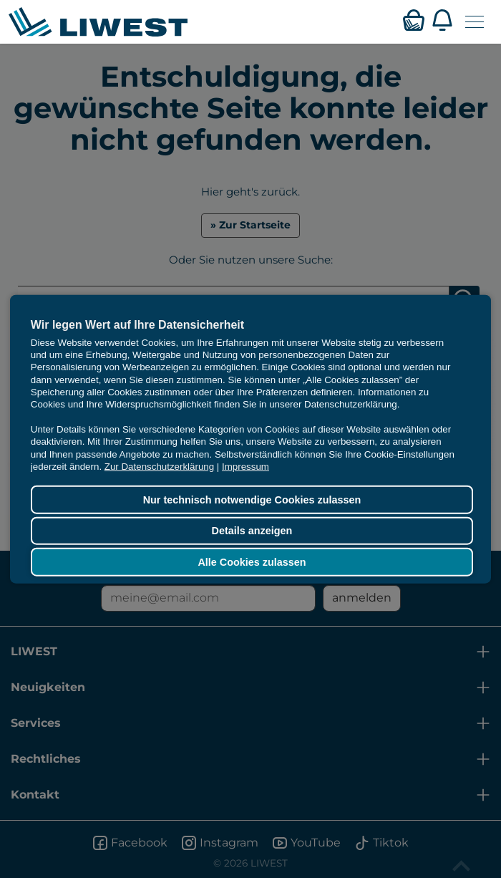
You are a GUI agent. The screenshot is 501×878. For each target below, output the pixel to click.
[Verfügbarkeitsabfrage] (413, 20)
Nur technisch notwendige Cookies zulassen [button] (252, 500)
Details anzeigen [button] (252, 530)
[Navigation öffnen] (474, 22)
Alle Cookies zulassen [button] (252, 562)
